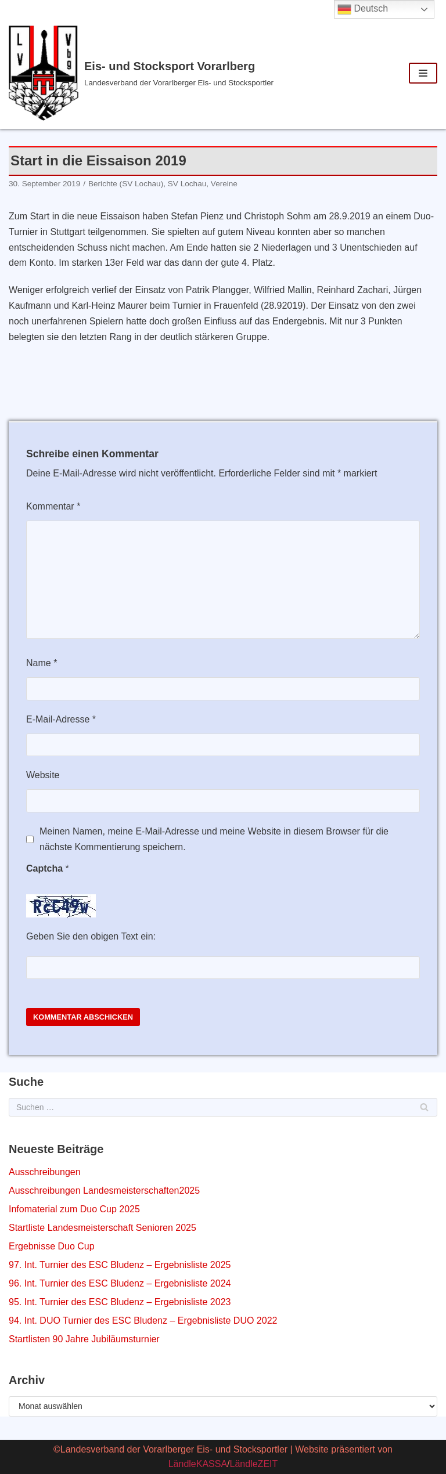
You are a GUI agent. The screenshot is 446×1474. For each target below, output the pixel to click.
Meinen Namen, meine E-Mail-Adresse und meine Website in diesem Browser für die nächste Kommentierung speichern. (214, 839)
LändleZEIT (254, 1464)
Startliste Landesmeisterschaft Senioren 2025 (102, 1228)
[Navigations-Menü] (423, 73)
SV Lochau (187, 183)
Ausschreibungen (45, 1172)
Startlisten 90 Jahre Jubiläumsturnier (84, 1339)
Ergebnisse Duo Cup (52, 1246)
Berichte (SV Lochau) (125, 183)
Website (43, 775)
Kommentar (53, 506)
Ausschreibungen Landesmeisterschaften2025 (104, 1190)
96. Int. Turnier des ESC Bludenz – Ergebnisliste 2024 (120, 1283)
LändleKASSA (197, 1464)
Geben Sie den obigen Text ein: (91, 936)
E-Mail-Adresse (61, 719)
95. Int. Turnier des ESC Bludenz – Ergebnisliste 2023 (120, 1302)
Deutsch (362, 9)
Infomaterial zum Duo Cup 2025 (74, 1209)
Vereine (224, 183)
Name (41, 663)
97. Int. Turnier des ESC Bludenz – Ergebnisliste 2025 (120, 1265)
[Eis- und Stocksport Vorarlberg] (149, 73)
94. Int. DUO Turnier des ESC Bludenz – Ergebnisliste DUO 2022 (143, 1320)
